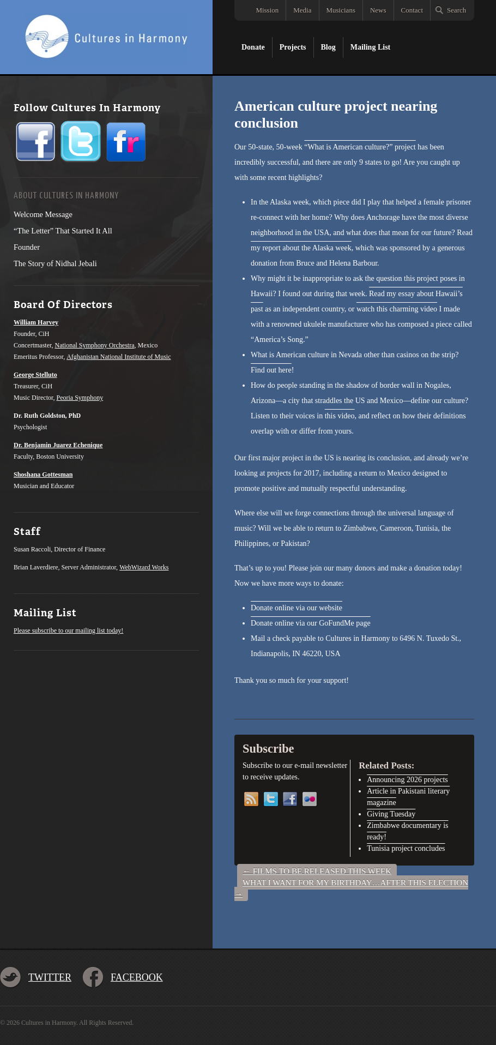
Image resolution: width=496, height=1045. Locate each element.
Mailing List (370, 47)
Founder (27, 247)
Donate (253, 47)
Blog (328, 47)
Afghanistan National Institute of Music (118, 357)
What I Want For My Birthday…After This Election (351, 888)
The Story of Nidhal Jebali (55, 263)
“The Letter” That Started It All (63, 230)
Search (456, 10)
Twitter (49, 977)
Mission (267, 10)
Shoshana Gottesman (43, 474)
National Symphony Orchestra (95, 345)
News (378, 10)
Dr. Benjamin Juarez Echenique (58, 445)
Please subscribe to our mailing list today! (68, 630)
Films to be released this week (317, 871)
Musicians (340, 10)
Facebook (137, 977)
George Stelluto (35, 375)
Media (302, 10)
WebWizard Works (143, 567)
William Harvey (36, 322)
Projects (293, 47)
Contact (412, 10)
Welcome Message (43, 214)
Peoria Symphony (80, 397)
